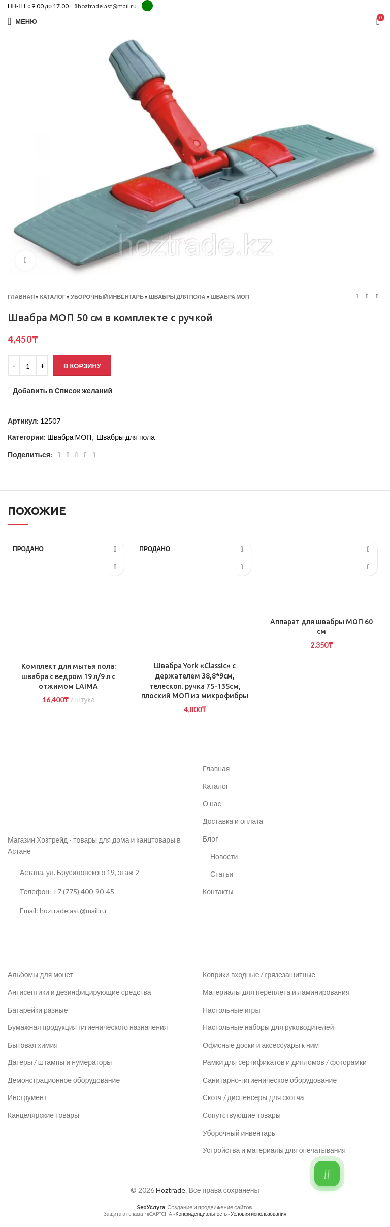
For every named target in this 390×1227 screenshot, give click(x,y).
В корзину (82, 366)
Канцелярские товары (43, 1115)
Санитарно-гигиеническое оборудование (270, 1080)
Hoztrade (170, 1190)
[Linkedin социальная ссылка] (85, 455)
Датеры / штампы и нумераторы (60, 1062)
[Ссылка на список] (97, 891)
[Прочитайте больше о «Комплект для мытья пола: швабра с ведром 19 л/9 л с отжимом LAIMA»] (115, 567)
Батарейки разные (38, 1010)
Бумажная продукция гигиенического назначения (88, 1027)
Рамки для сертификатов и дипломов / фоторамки (285, 1062)
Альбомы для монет (40, 974)
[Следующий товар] (377, 297)
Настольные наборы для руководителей (268, 1027)
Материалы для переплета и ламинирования (276, 992)
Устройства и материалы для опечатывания (274, 1150)
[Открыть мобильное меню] (22, 21)
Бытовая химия (33, 1045)
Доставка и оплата (233, 821)
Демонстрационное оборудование (64, 1080)
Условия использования (258, 1214)
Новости (224, 856)
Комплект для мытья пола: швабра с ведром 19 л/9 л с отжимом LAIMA (68, 676)
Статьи (221, 873)
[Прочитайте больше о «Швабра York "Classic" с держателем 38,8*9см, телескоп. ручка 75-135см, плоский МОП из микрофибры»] (242, 567)
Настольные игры (231, 1010)
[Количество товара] (28, 365)
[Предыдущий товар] (357, 297)
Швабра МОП (230, 296)
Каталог (53, 296)
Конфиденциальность (201, 1214)
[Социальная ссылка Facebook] (59, 455)
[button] (368, 567)
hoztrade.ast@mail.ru (105, 6)
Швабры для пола (177, 296)
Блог (210, 838)
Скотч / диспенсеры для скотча (253, 1097)
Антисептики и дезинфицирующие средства (79, 992)
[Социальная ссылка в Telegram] (94, 455)
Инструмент (27, 1097)
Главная (21, 296)
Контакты (218, 891)
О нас (212, 803)
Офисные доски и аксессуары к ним (261, 1045)
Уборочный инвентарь (107, 296)
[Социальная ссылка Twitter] (67, 455)
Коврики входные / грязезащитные (259, 974)
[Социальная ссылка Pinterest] (76, 455)
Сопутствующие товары (242, 1115)
